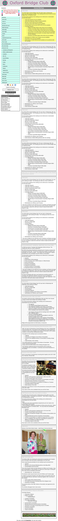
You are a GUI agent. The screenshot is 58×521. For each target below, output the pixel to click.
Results (3, 35)
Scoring (4, 62)
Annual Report (28, 223)
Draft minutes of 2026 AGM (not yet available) (35, 40)
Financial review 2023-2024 (31, 90)
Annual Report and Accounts (31, 466)
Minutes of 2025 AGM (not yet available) (33, 22)
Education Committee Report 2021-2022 (37, 160)
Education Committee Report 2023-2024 (37, 96)
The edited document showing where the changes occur (38, 481)
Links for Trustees (6, 72)
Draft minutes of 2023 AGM (31, 137)
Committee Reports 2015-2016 (32, 421)
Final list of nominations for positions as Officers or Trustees (39, 382)
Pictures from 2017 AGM (29, 352)
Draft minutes (28, 340)
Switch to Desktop (10, 87)
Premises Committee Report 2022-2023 (37, 134)
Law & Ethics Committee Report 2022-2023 (38, 130)
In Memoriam (5, 66)
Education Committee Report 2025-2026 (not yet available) (41, 30)
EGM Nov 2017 (34, 313)
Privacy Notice (4, 80)
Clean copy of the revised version (33, 479)
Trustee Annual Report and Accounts (39, 305)
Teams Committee (29, 509)
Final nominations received (46, 307)
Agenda (27, 258)
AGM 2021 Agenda (29, 185)
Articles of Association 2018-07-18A (37, 321)
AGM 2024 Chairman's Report (32, 87)
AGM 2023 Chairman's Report (32, 120)
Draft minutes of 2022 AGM (31, 169)
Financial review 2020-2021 (31, 190)
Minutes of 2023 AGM (30, 88)
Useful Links (4, 78)
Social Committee (29, 508)
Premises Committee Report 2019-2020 (37, 233)
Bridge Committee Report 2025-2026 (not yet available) (40, 27)
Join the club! (4, 19)
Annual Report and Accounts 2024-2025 (34, 58)
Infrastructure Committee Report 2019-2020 (38, 228)
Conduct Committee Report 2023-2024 (37, 95)
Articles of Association (42, 315)
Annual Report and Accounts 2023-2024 (34, 91)
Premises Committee (30, 506)
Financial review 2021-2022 (31, 154)
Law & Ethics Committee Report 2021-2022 (38, 162)
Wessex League (4, 41)
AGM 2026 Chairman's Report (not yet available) (35, 21)
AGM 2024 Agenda (29, 86)
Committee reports (37, 314)
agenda (32, 304)
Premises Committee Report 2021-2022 (37, 165)
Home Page (4, 17)
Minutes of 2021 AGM (30, 152)
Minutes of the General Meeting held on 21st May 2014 (37, 465)
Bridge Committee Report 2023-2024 (36, 94)
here (34, 368)
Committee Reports (29, 290)
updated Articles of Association (39, 338)
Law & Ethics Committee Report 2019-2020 (38, 229)
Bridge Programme (5, 27)
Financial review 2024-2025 (31, 57)
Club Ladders (4, 39)
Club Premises (4, 74)
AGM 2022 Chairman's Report (32, 151)
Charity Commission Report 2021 (32, 188)
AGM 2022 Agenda (29, 150)
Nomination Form (29, 72)
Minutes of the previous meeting (32, 376)
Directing (4, 60)
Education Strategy (32, 501)
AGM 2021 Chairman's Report (32, 186)
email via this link (47, 206)
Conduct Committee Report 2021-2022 (37, 159)
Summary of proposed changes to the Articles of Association (39, 413)
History (4, 64)
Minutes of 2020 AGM (30, 189)
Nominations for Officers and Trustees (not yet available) (37, 37)
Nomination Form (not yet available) (33, 38)
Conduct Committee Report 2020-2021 (37, 194)
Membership (4, 76)
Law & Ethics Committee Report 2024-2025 (38, 65)
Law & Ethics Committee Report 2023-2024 (38, 98)
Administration (5, 70)
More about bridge (5, 45)
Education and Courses (6, 25)
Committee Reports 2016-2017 (32, 383)
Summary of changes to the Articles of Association (37, 379)
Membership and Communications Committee (35, 504)
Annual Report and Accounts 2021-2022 (34, 155)
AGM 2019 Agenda (29, 286)
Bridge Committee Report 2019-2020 (36, 225)
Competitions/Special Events (6, 37)
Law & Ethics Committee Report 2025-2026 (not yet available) (41, 31)
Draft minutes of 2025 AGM (31, 73)
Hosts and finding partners (6, 43)
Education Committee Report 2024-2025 (37, 64)
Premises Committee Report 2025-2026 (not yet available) (40, 35)
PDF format (38, 260)
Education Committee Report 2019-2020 (37, 227)
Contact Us (4, 21)
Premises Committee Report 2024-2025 (37, 69)
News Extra (4, 23)
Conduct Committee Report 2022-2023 (37, 128)
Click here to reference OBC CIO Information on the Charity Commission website (39, 173)
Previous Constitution (30, 263)
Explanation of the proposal (31, 259)
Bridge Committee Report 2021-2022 (36, 158)
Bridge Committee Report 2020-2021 (36, 193)
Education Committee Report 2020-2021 (37, 196)
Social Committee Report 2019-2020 (36, 234)
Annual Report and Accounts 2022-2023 (34, 124)
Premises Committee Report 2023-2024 (37, 101)
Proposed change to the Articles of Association (36, 291)
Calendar (3, 33)
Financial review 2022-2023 (31, 122)
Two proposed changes (34, 306)
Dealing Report (31, 496)
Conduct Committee (29, 498)
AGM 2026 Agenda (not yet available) (33, 19)
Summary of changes (30, 336)
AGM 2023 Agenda (29, 118)
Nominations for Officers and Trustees (34, 71)
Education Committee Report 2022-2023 (37, 129)
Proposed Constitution (30, 264)
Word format (47, 260)
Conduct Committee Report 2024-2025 (37, 62)
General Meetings (6, 58)
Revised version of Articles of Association (35, 380)
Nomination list (28, 472)
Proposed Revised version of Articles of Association (37, 415)
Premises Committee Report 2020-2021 (37, 201)
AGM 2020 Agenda (29, 220)
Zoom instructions (29, 262)
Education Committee (30, 499)
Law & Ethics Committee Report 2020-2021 (38, 197)
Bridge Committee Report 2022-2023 (36, 126)
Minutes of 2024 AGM (30, 56)
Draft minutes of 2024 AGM (31, 106)
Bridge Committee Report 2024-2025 (36, 61)
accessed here (32, 343)
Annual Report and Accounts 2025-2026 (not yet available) (37, 25)
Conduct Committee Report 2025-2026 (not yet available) (40, 28)
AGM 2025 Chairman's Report (32, 54)
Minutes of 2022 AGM (30, 121)
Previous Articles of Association (32, 266)
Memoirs (4, 68)
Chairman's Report (29, 494)
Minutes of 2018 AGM (30, 287)
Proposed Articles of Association (32, 267)
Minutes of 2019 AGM (30, 221)
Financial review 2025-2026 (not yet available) (35, 23)
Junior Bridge (4, 31)
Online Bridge (4, 29)
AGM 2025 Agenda (29, 53)
